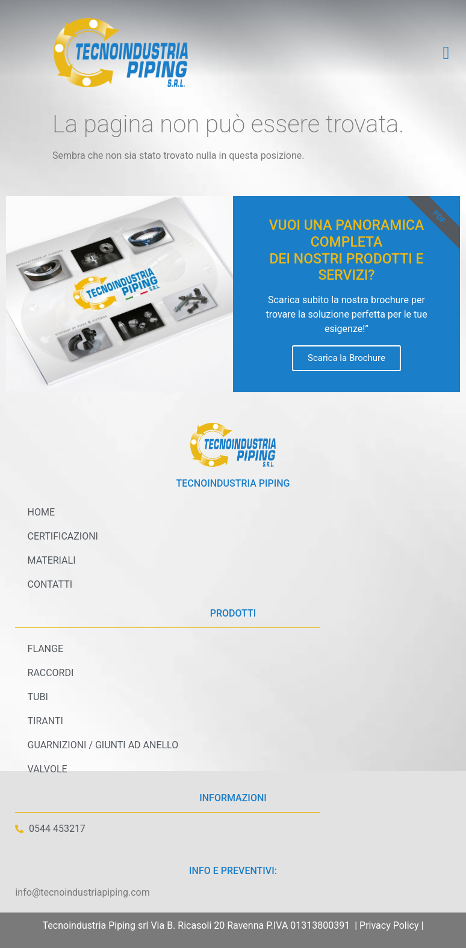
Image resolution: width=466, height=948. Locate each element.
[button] (446, 52)
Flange (45, 648)
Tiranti (45, 721)
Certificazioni (62, 536)
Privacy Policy (389, 925)
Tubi (37, 697)
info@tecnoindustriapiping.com (82, 892)
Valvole (47, 769)
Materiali (51, 560)
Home (40, 512)
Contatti (49, 584)
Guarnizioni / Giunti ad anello (102, 745)
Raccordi (50, 673)
